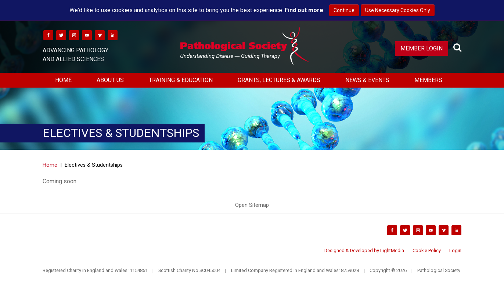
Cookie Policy (427, 250)
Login (455, 250)
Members (428, 80)
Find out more (304, 10)
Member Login (421, 48)
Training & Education (181, 80)
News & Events (367, 80)
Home (63, 80)
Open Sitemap (252, 205)
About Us (110, 80)
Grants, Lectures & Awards (279, 80)
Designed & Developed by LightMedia (364, 250)
